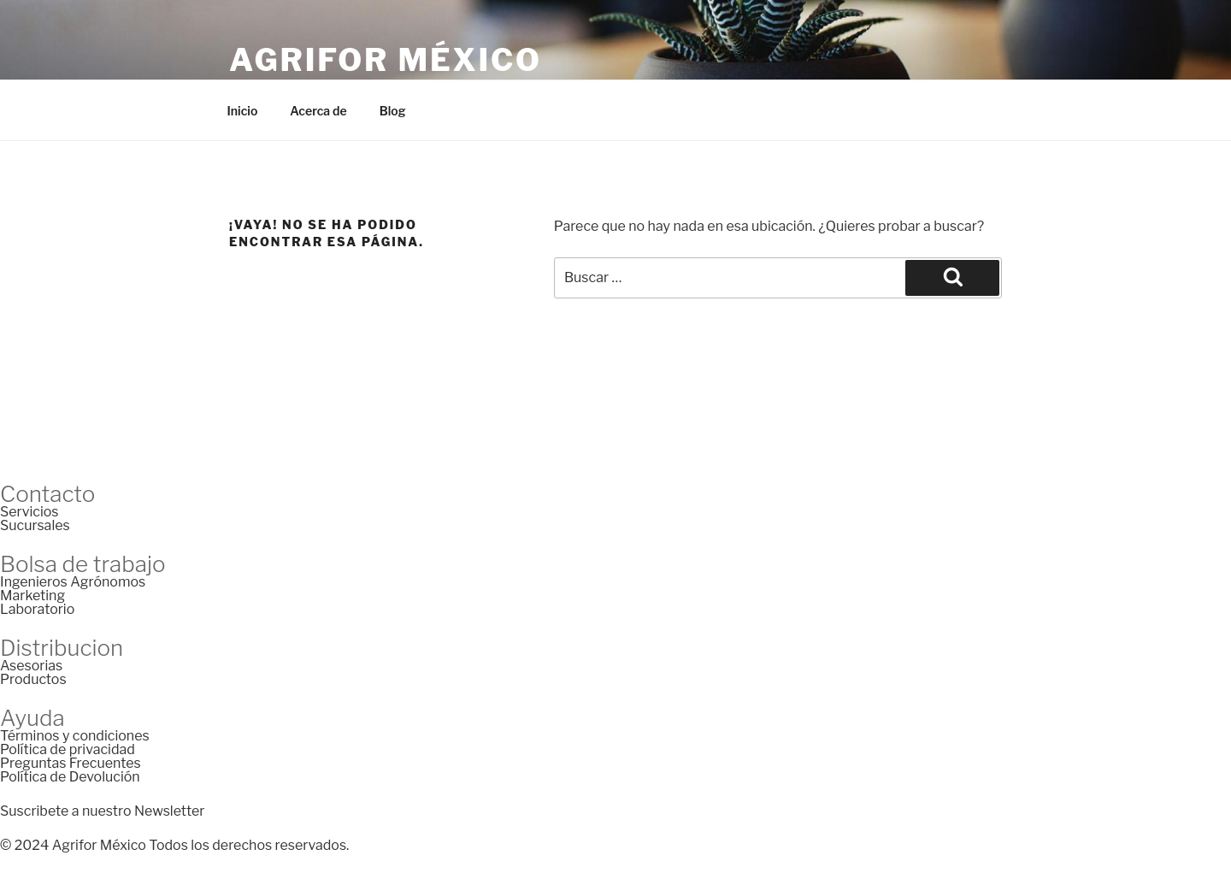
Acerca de (318, 110)
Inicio (242, 110)
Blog (393, 110)
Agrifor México (385, 60)
